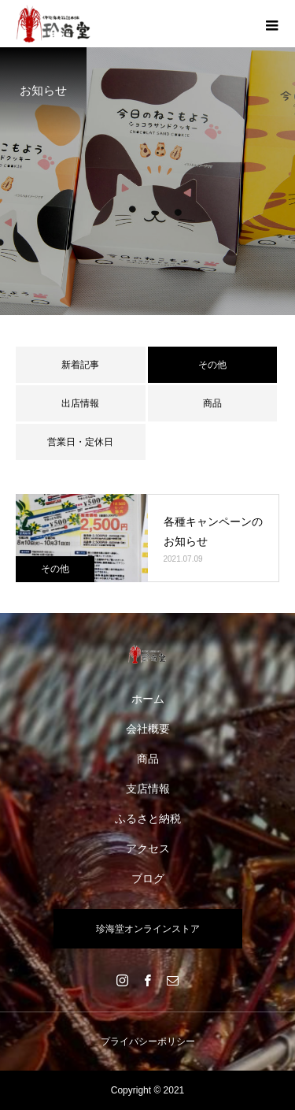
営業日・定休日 (80, 441)
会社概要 (148, 728)
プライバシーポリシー (148, 1041)
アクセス (148, 848)
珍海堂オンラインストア (148, 928)
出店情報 (80, 403)
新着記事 (80, 364)
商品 (212, 403)
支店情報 (148, 788)
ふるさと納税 (148, 818)
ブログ (147, 878)
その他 (55, 568)
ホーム (147, 698)
